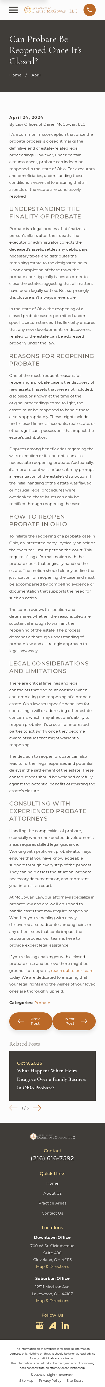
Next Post (76, 1021)
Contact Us (52, 1213)
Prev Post (29, 1021)
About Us (53, 1193)
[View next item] (36, 1108)
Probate (42, 1002)
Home (52, 1183)
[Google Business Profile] (40, 1325)
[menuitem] (26, 1381)
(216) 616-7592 (52, 1158)
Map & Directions (52, 1266)
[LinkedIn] (65, 1325)
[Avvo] (52, 1325)
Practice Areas (52, 1203)
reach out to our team (72, 970)
